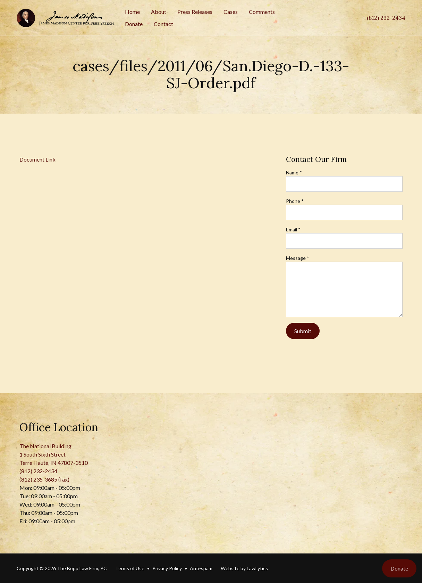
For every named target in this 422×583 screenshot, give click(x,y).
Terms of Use (129, 568)
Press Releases (194, 11)
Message (297, 258)
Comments (262, 11)
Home (132, 11)
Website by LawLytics (244, 568)
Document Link (37, 159)
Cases (230, 11)
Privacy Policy (167, 568)
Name (294, 172)
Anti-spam (201, 568)
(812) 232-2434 (386, 17)
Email (293, 229)
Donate (134, 23)
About (158, 11)
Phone (295, 201)
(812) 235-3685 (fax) (44, 479)
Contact (163, 23)
